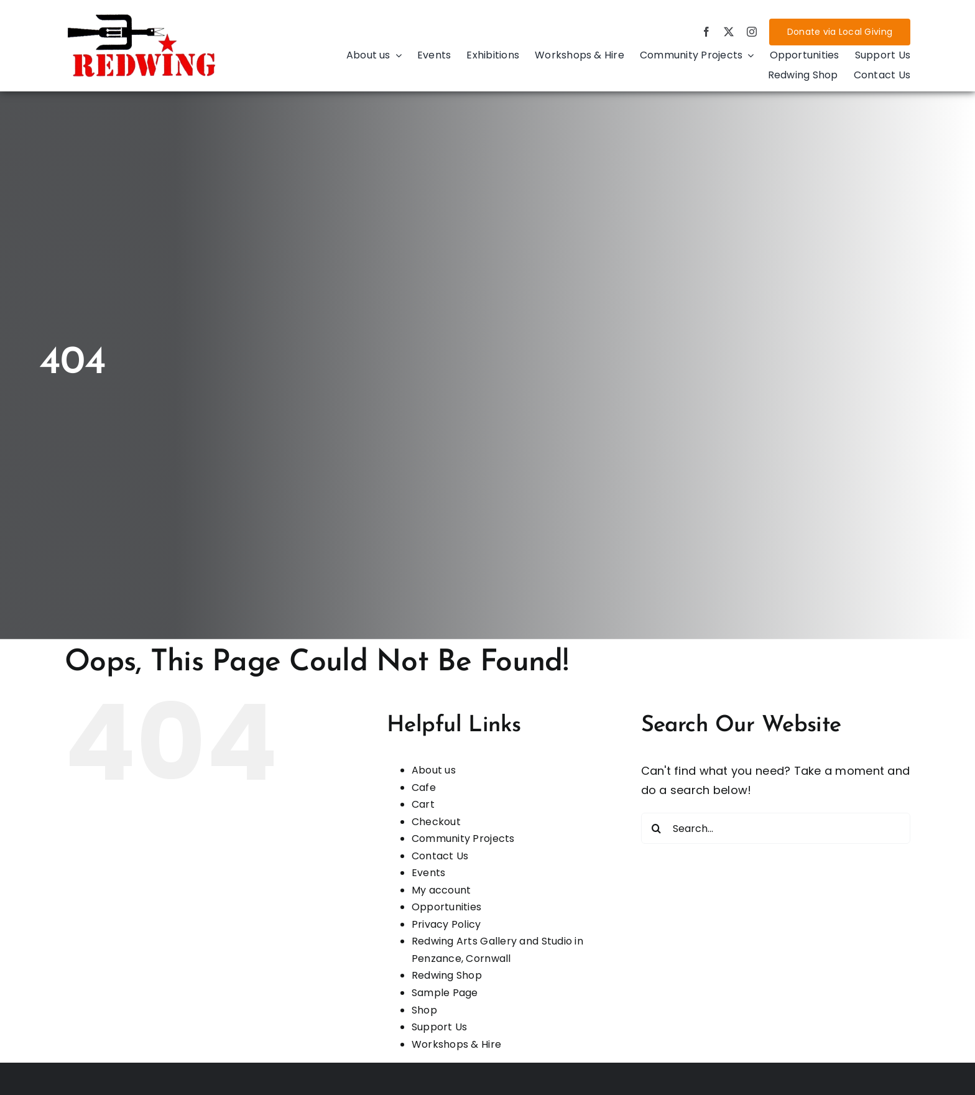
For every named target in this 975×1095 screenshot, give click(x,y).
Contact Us (440, 856)
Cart (423, 804)
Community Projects (463, 838)
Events (429, 873)
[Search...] (775, 828)
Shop (424, 1010)
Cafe (424, 787)
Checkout (436, 822)
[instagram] (752, 32)
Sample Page (445, 993)
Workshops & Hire (456, 1044)
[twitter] (729, 32)
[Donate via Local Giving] (839, 32)
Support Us (440, 1027)
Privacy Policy (446, 924)
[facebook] (706, 32)
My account (441, 890)
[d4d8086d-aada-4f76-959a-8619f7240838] (142, 17)
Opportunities (447, 907)
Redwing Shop (447, 975)
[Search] (656, 828)
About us (434, 770)
